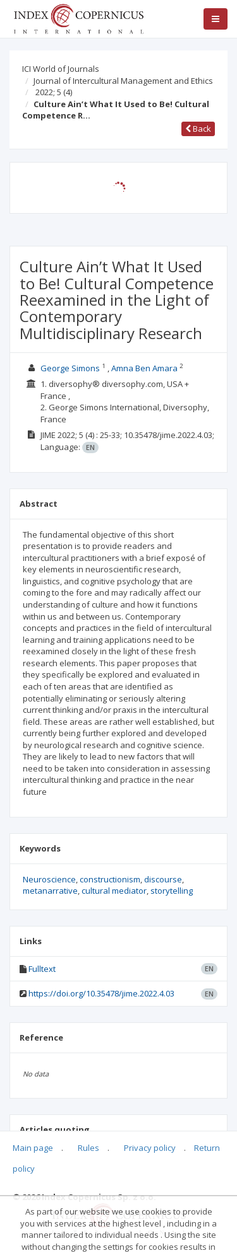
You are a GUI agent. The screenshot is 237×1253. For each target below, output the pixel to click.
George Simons (70, 368)
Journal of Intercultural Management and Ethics (123, 80)
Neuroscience (49, 879)
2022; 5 (53, 92)
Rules (88, 1147)
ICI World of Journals (60, 68)
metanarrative (50, 890)
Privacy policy (150, 1147)
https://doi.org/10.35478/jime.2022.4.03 (101, 993)
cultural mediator (114, 890)
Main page (33, 1147)
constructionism (110, 879)
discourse (163, 879)
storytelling (171, 890)
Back (198, 128)
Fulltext (42, 968)
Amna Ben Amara (144, 368)
